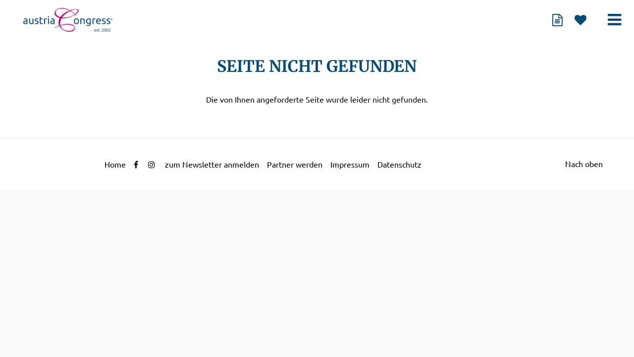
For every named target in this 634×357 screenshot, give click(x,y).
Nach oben (584, 164)
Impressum (350, 164)
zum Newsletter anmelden (212, 164)
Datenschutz (399, 164)
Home (115, 164)
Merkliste (580, 20)
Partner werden (294, 164)
